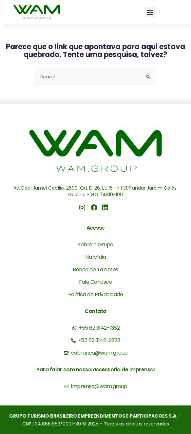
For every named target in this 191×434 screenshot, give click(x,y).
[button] (150, 12)
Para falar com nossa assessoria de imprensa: (95, 369)
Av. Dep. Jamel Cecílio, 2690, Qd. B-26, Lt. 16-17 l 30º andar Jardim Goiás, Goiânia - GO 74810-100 (95, 191)
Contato (95, 311)
